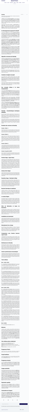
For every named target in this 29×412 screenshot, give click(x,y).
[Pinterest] (12, 400)
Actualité (5, 2)
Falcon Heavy (11, 2)
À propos (20, 409)
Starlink (17, 2)
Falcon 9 (8, 2)
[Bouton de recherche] (27, 14)
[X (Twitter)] (8, 400)
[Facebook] (3, 400)
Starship (15, 2)
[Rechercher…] (23, 14)
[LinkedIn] (17, 400)
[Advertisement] (14, 8)
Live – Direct (23, 2)
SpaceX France (14, 0)
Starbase (20, 2)
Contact (23, 409)
